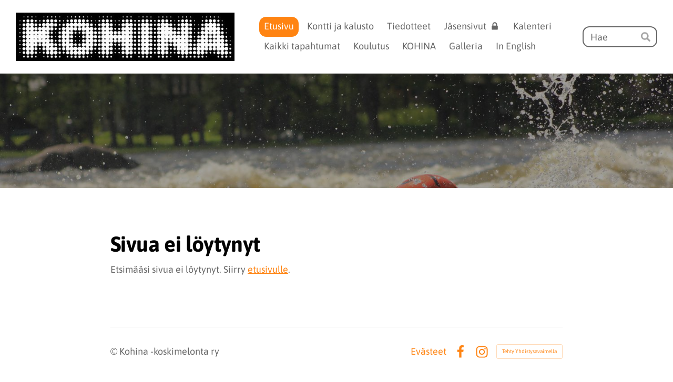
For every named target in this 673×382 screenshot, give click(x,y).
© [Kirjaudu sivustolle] (114, 351)
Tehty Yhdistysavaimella (529, 351)
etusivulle (268, 269)
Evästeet (428, 351)
